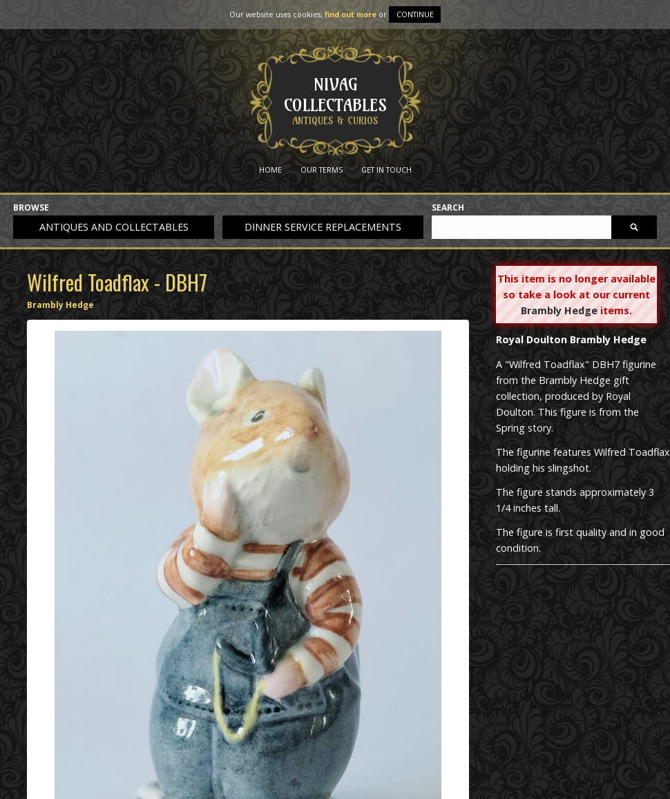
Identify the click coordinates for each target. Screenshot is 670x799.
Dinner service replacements (323, 226)
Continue (415, 14)
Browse (31, 208)
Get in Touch (386, 169)
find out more (350, 14)
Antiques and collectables (114, 226)
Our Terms (321, 169)
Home (270, 169)
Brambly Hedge (60, 305)
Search (448, 208)
